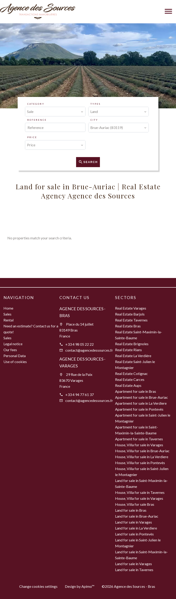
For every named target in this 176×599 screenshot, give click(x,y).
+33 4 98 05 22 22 (79, 344)
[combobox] (55, 111)
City (94, 119)
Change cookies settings (38, 586)
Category (35, 103)
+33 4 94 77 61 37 (79, 394)
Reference (37, 119)
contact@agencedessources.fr (89, 350)
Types (96, 103)
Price (32, 137)
